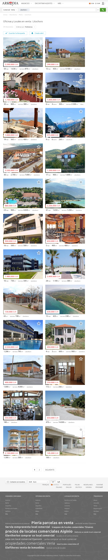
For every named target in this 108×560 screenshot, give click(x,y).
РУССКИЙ (99, 487)
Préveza (67, 508)
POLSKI (77, 485)
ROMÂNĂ (100, 485)
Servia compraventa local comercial (27, 526)
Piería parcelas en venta (52, 523)
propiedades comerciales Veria (30, 543)
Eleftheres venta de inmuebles (24, 547)
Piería (7, 503)
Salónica (7, 511)
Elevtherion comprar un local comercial (30, 535)
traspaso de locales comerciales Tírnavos (72, 527)
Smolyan (96, 511)
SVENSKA (89, 487)
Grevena (67, 505)
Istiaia (95, 500)
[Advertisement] (96, 49)
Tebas (95, 505)
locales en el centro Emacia (67, 536)
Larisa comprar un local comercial (60, 539)
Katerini (7, 500)
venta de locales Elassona (85, 523)
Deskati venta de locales (56, 548)
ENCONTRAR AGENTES (43, 3)
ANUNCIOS (25, 3)
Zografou (8, 505)
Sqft (58, 482)
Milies (37, 511)
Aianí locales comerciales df (68, 544)
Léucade (96, 503)
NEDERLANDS (88, 485)
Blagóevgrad (98, 508)
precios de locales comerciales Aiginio (39, 531)
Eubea (66, 511)
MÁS (59, 3)
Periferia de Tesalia (11, 508)
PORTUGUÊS (67, 485)
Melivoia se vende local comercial (88, 532)
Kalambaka (39, 508)
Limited (49, 555)
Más (6, 514)
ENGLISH (69, 487)
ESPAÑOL (56, 485)
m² (53, 482)
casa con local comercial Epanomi (23, 539)
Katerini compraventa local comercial (17, 523)
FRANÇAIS (45, 485)
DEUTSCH (78, 487)
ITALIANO (59, 487)
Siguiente (49, 470)
